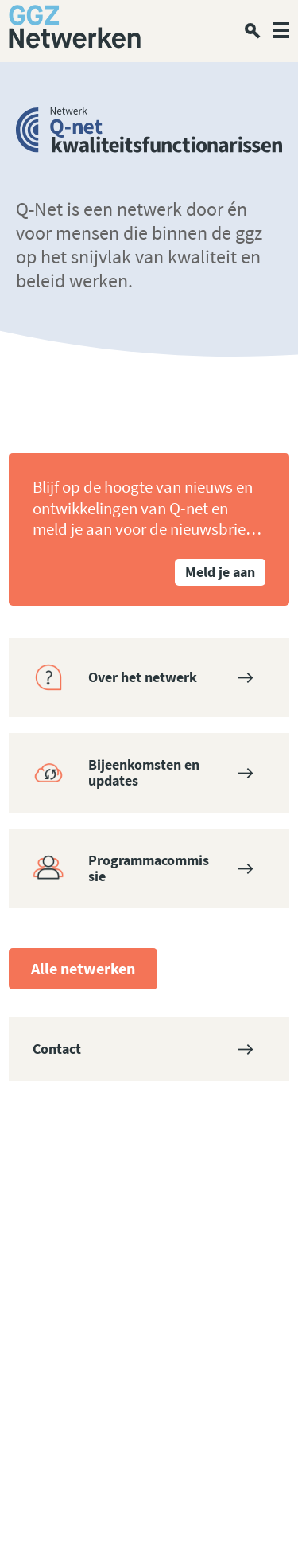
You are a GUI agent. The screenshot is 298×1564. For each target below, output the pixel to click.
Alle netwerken (83, 968)
